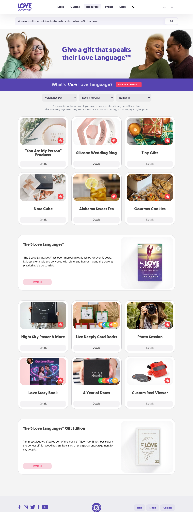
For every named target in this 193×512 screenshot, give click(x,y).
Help (139, 507)
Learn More (92, 21)
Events (109, 7)
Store (122, 7)
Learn (60, 7)
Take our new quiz (128, 84)
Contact (167, 507)
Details (43, 164)
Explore (37, 282)
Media (152, 507)
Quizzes (75, 7)
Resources (92, 7)
